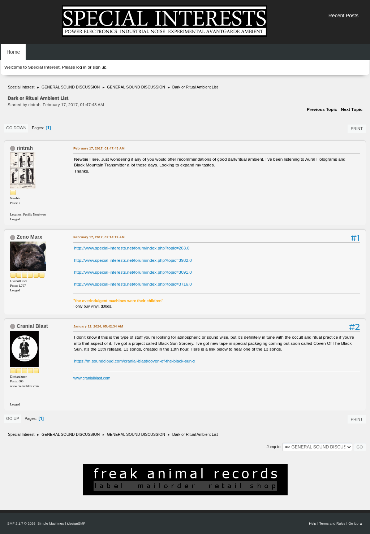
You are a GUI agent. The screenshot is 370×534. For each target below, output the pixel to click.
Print (356, 128)
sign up (99, 67)
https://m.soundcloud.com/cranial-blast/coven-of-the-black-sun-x (134, 361)
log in (81, 67)
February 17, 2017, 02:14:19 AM (99, 237)
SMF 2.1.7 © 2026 (21, 523)
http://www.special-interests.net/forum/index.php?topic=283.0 (131, 248)
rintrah (25, 148)
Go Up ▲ (355, 523)
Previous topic (322, 109)
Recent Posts (343, 15)
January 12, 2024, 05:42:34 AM (98, 326)
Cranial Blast (32, 326)
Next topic (351, 109)
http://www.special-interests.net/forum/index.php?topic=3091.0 (133, 272)
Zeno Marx (29, 237)
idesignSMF (76, 523)
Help (312, 523)
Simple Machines (51, 523)
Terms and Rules (332, 523)
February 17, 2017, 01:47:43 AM (99, 148)
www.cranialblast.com (91, 378)
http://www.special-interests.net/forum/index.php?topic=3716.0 (133, 284)
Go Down (16, 128)
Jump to (273, 446)
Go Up (12, 418)
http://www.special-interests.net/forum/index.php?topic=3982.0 (133, 260)
